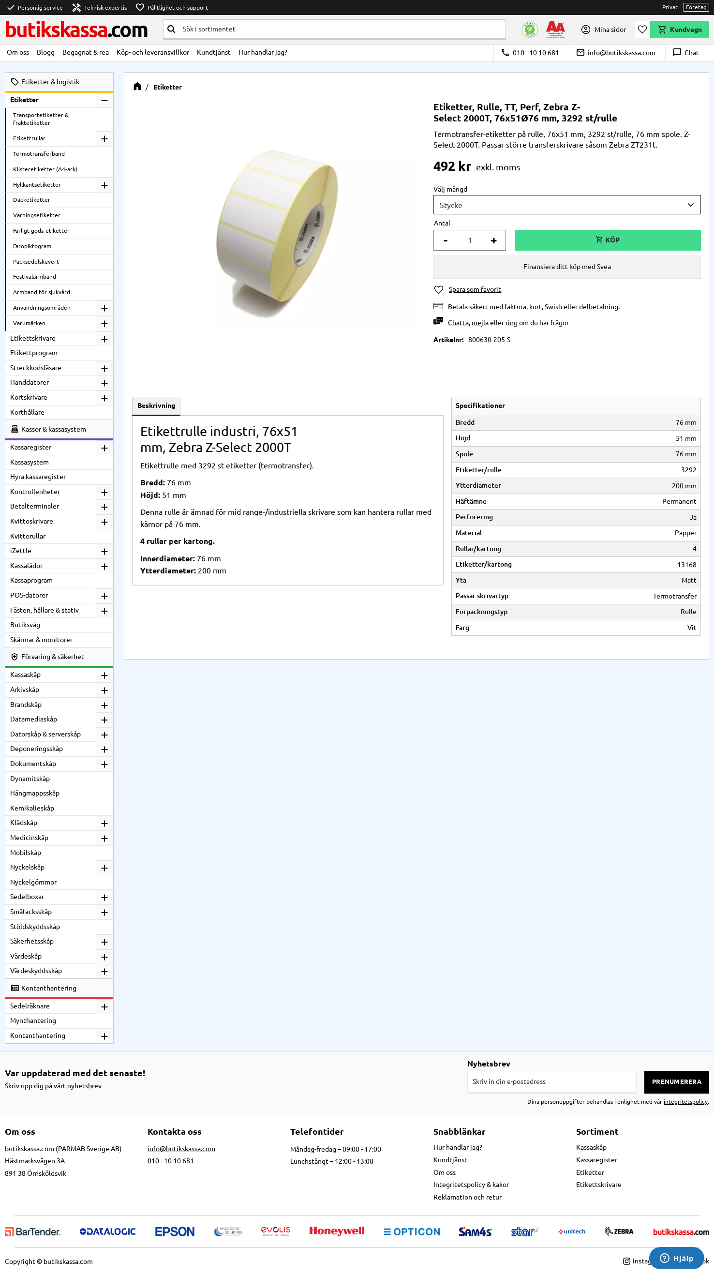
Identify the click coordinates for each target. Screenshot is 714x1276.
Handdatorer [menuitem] (29, 382)
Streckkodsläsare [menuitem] (35, 368)
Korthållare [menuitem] (27, 412)
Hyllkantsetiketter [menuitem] (37, 184)
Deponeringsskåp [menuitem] (36, 748)
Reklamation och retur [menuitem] (467, 1197)
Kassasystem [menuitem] (29, 462)
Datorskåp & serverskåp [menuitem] (45, 734)
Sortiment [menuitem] (597, 1131)
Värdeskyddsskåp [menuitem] (36, 971)
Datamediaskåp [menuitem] (33, 719)
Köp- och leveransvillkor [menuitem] (153, 52)
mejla (480, 323)
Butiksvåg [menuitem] (25, 625)
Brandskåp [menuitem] (26, 704)
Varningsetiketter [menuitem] (36, 215)
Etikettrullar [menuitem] (29, 138)
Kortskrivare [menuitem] (28, 397)
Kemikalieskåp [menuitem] (32, 808)
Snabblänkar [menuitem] (459, 1131)
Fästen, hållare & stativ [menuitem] (44, 610)
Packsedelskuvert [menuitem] (36, 261)
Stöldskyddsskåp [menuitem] (35, 927)
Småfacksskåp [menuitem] (31, 912)
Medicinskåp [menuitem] (29, 837)
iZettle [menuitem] (20, 551)
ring (512, 323)
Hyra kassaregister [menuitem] (38, 476)
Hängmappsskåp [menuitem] (35, 793)
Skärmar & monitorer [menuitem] (41, 640)
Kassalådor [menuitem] (26, 566)
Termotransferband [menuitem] (39, 153)
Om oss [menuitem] (18, 52)
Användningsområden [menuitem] (42, 307)
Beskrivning (156, 405)
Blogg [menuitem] (46, 52)
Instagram (643, 1261)
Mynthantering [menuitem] (33, 1020)
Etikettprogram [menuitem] (34, 353)
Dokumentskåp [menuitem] (33, 763)
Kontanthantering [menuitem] (37, 1035)
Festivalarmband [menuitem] (34, 276)
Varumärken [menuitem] (29, 323)
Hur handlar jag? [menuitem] (262, 52)
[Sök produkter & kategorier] (342, 29)
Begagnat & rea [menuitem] (85, 52)
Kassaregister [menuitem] (30, 447)
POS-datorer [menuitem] (29, 595)
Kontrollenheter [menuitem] (35, 491)
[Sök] (171, 29)
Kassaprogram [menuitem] (31, 580)
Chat (685, 52)
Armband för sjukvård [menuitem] (41, 292)
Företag (696, 7)
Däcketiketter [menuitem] (31, 199)
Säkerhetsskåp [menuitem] (32, 941)
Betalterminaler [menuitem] (34, 506)
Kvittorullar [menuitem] (27, 536)
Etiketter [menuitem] (24, 100)
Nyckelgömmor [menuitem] (33, 882)
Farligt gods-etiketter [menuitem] (41, 230)
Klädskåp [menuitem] (23, 822)
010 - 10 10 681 (530, 52)
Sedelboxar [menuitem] (27, 897)
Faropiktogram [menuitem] (32, 246)
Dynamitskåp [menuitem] (30, 778)
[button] (642, 29)
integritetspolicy (686, 1101)
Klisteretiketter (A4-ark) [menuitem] (45, 169)
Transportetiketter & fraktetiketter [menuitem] (41, 119)
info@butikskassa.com (615, 52)
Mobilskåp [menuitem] (25, 852)
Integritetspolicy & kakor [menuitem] (471, 1184)
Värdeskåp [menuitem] (26, 956)
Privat (670, 7)
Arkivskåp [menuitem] (24, 689)
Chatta (458, 323)
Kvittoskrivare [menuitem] (31, 521)
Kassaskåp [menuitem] (25, 674)
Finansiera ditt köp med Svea (567, 266)
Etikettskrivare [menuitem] (33, 338)
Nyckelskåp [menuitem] (27, 867)
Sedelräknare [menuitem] (30, 1006)
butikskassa (76, 29)
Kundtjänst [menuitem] (214, 52)
